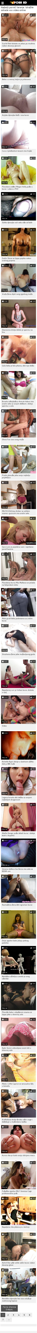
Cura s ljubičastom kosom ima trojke (17, 151)
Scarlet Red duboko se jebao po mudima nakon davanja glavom (18, 44)
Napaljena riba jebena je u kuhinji (16, 1227)
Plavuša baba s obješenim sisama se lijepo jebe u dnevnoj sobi (17, 1013)
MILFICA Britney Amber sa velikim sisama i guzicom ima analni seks (16, 512)
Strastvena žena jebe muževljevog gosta (18, 654)
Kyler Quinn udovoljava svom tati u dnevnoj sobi (16, 1049)
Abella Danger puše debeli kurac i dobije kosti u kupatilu (18, 834)
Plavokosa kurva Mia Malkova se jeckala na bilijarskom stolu (18, 584)
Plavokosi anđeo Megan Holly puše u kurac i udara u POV (17, 188)
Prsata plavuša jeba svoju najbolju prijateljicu (16, 476)
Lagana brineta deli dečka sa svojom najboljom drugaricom (17, 798)
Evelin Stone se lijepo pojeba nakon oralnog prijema (16, 259)
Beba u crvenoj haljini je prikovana (16, 79)
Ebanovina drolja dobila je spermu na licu (17, 331)
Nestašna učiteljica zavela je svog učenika (16, 977)
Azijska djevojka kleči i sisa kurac (15, 115)
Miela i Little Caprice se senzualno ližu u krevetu (18, 1085)
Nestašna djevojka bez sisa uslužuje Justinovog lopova (16, 1299)
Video (4, 726)
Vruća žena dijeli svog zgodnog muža (17, 294)
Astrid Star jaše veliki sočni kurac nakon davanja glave (18, 1264)
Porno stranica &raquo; (9, 1308)
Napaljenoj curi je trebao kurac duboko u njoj (18, 691)
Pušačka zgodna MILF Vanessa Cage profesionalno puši (17, 1192)
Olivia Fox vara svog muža (13, 439)
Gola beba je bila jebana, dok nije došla (18, 366)
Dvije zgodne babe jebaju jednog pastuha (15, 942)
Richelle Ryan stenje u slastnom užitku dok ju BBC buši (18, 763)
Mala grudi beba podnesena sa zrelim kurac (17, 619)
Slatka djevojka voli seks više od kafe (17, 222)
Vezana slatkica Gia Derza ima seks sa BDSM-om (17, 870)
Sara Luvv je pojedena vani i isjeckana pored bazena (17, 548)
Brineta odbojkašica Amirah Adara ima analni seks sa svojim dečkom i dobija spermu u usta (18, 403)
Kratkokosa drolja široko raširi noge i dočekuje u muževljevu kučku (17, 1121)
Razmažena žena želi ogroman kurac (17, 905)
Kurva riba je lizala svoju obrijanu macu (18, 1155)
